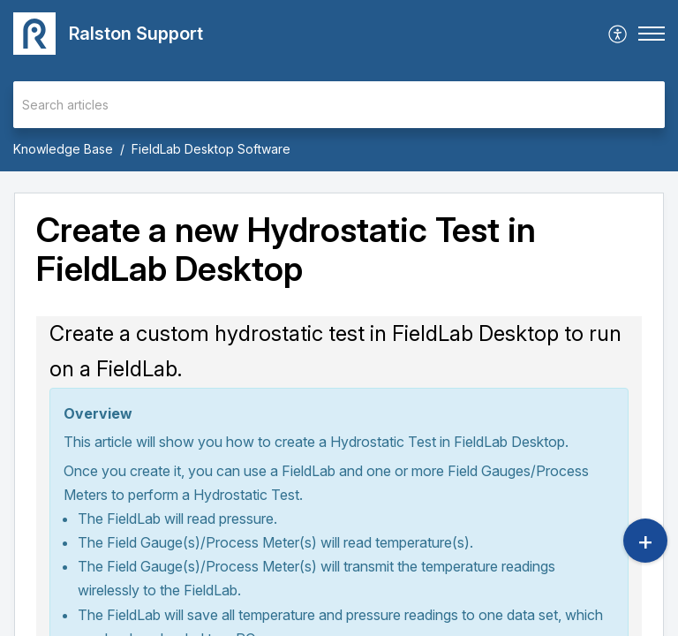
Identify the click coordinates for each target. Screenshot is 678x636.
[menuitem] (618, 33)
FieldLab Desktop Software (211, 148)
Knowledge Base (63, 148)
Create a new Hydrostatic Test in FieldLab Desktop (286, 250)
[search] (339, 104)
